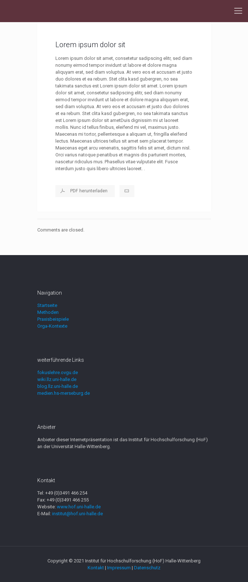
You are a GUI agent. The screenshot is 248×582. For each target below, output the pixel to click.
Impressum (119, 567)
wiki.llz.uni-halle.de (56, 379)
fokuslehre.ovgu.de (57, 372)
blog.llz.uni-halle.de (57, 386)
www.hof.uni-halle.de (79, 506)
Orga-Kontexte (52, 326)
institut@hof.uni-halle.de (77, 513)
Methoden (48, 312)
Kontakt (96, 567)
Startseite (47, 305)
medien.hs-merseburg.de (63, 393)
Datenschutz (147, 567)
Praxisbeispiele (53, 319)
